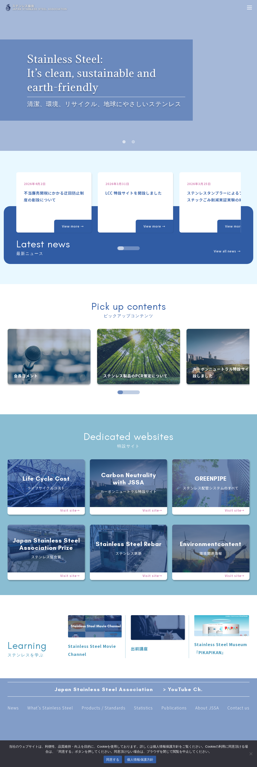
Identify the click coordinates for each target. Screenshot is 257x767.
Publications (174, 708)
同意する (112, 759)
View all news (225, 251)
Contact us (238, 708)
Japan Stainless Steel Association (103, 689)
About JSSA (207, 708)
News (13, 708)
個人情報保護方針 (140, 759)
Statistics (143, 708)
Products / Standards (103, 708)
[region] (128, 211)
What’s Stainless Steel (50, 708)
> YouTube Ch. (183, 689)
